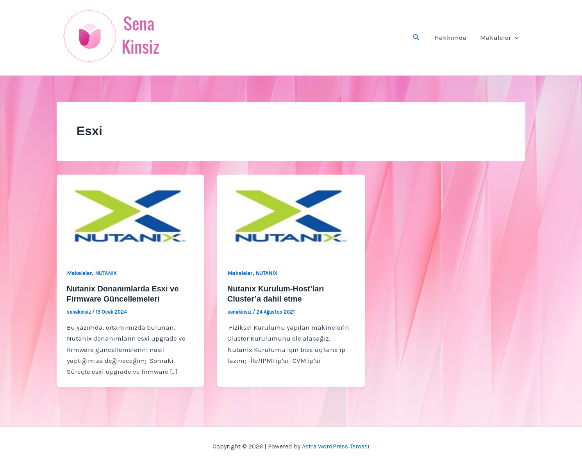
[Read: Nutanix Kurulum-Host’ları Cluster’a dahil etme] (290, 215)
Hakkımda (450, 37)
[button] (416, 37)
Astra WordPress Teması (336, 446)
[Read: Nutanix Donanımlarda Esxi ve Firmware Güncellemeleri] (130, 215)
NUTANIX (106, 273)
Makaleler (499, 37)
